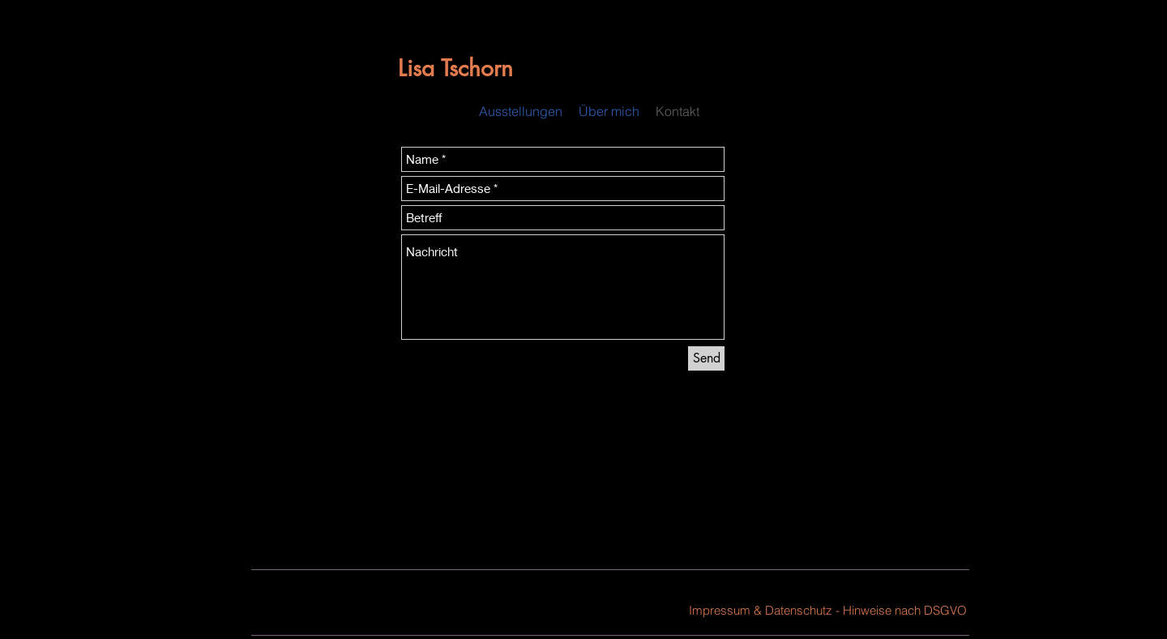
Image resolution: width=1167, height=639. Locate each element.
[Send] (706, 358)
